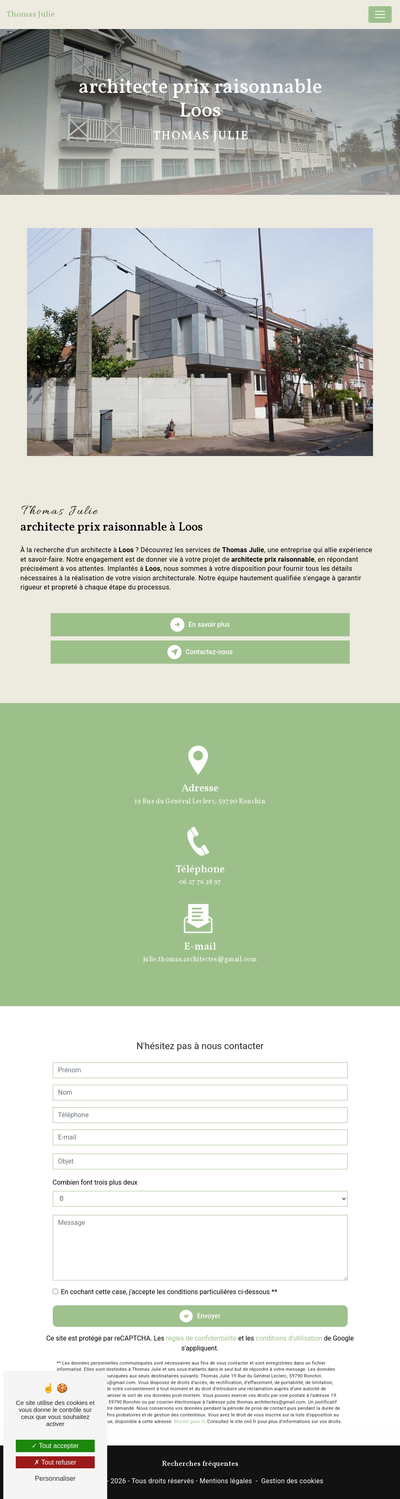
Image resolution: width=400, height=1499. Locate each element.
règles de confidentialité (201, 1328)
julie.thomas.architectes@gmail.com (200, 949)
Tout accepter (55, 1445)
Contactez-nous (200, 652)
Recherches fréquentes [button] (200, 1464)
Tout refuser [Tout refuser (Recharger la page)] (55, 1462)
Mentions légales (225, 1481)
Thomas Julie (30, 14)
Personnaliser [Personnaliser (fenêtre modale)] (55, 1478)
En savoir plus (200, 625)
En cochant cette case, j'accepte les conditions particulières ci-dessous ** (169, 1282)
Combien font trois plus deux (95, 1172)
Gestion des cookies (292, 1481)
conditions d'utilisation (289, 1328)
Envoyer (209, 1306)
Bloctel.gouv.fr (189, 1411)
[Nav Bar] (380, 14)
